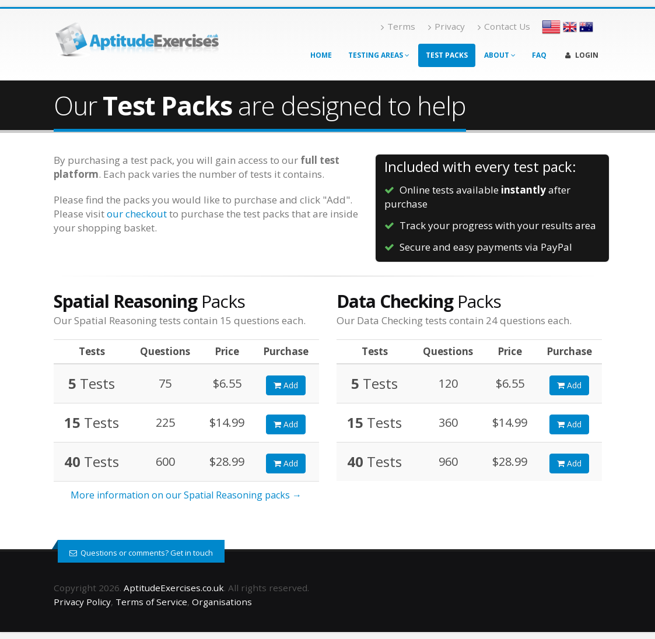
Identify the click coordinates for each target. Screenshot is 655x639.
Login (581, 55)
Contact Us (504, 26)
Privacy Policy (82, 602)
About (500, 55)
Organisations (222, 602)
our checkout (137, 213)
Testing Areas (378, 55)
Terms (398, 26)
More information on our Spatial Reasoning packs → (186, 495)
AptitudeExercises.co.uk (174, 588)
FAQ (539, 55)
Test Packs (447, 55)
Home (321, 55)
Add (286, 385)
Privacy (446, 26)
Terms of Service (151, 602)
